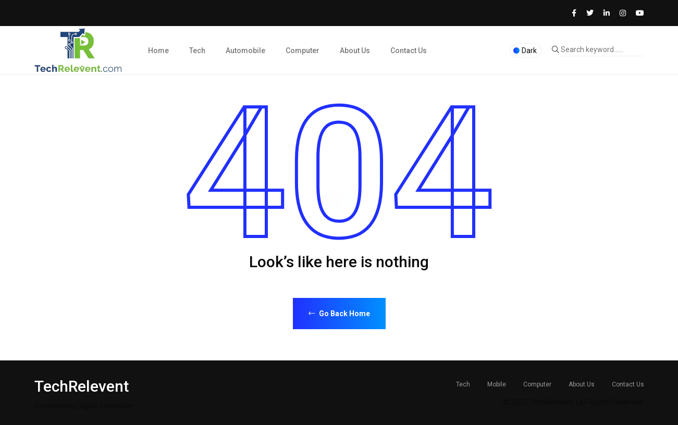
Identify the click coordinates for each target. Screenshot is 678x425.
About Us (355, 50)
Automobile (245, 50)
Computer (302, 50)
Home (158, 50)
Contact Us (408, 50)
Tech (197, 50)
